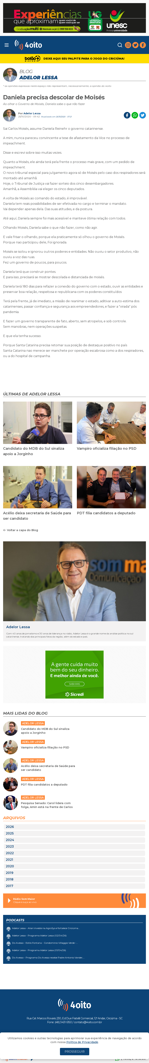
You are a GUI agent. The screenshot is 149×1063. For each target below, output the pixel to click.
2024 (10, 840)
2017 (9, 886)
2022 (10, 853)
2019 (9, 873)
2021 (9, 860)
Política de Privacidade (82, 1042)
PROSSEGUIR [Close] (75, 1051)
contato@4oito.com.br (88, 1022)
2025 (10, 833)
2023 (10, 846)
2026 (10, 827)
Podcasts (15, 920)
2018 (9, 879)
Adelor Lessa (32, 113)
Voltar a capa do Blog (20, 530)
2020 (10, 866)
